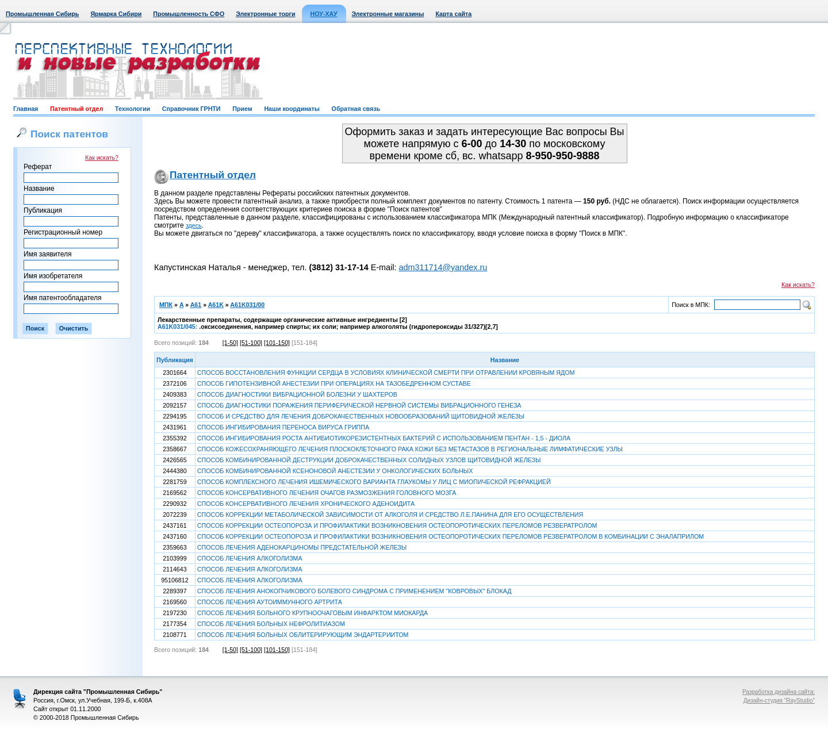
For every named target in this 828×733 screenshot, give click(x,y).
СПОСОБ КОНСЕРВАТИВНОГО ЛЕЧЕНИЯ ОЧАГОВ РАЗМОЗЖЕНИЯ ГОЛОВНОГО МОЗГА (326, 492)
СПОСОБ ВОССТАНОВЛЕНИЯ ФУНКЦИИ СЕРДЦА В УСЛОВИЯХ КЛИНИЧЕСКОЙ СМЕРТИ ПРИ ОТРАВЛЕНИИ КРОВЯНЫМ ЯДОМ (386, 372)
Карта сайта (453, 13)
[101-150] (277, 342)
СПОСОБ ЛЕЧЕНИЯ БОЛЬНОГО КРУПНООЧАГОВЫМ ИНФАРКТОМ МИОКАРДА (312, 612)
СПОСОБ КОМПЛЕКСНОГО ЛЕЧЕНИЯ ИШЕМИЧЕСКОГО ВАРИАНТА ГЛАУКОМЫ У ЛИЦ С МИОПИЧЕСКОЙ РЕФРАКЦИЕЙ (374, 481)
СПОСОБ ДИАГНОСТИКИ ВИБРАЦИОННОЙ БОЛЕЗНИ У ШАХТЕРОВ (297, 394)
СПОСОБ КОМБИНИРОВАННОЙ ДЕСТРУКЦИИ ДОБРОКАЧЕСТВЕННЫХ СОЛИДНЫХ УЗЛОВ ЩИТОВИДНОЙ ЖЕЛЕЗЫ (369, 459)
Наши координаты (291, 108)
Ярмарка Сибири (115, 13)
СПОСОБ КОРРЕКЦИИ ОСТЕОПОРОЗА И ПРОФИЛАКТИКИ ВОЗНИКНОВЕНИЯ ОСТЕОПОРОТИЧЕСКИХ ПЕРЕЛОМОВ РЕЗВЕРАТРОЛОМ (397, 525)
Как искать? (101, 157)
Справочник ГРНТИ (191, 108)
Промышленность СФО (188, 13)
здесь (194, 225)
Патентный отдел (76, 108)
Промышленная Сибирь (42, 13)
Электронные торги (265, 13)
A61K (216, 304)
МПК (165, 304)
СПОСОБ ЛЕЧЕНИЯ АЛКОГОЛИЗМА (249, 558)
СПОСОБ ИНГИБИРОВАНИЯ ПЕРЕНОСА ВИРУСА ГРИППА (283, 427)
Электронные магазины (388, 13)
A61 (196, 304)
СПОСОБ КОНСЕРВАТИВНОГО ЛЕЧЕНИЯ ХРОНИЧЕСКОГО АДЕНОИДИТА (306, 503)
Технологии (132, 108)
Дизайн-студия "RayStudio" (779, 700)
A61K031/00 (247, 304)
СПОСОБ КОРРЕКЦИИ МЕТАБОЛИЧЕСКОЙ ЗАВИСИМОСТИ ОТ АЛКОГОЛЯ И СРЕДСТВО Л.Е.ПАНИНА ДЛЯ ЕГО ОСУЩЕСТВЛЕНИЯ (390, 514)
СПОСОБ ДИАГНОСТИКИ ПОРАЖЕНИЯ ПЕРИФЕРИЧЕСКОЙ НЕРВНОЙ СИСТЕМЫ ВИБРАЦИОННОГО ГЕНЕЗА (359, 405)
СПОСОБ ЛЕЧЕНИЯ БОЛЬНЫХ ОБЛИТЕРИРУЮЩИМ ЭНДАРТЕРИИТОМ (303, 634)
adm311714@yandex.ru (442, 267)
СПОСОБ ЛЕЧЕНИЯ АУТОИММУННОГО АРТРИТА (269, 601)
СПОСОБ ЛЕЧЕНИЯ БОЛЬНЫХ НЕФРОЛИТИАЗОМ (271, 623)
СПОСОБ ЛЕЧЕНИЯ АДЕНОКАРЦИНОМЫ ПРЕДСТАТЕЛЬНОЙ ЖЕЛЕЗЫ (302, 547)
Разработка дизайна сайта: (778, 692)
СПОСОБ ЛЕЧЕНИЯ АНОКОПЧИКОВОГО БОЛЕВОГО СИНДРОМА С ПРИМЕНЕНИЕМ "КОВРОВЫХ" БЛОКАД (354, 591)
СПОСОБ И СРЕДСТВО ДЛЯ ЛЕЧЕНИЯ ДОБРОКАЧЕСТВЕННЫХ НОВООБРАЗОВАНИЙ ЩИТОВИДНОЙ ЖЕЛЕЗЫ (360, 416)
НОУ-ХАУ (324, 13)
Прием (242, 108)
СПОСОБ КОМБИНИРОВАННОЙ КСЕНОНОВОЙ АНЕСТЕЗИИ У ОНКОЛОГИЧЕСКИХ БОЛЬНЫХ (335, 470)
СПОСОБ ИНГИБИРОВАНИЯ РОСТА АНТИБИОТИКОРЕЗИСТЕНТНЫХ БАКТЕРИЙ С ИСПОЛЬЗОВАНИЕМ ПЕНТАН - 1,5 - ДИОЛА (383, 438)
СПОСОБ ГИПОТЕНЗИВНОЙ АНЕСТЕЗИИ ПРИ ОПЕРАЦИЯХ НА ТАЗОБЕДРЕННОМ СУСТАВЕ (334, 383)
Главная (25, 108)
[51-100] (251, 342)
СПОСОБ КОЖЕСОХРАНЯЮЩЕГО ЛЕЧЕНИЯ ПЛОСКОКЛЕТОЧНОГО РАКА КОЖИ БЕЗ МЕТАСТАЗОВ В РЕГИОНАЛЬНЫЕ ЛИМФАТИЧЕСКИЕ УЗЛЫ (410, 449)
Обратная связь (356, 108)
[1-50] (230, 342)
